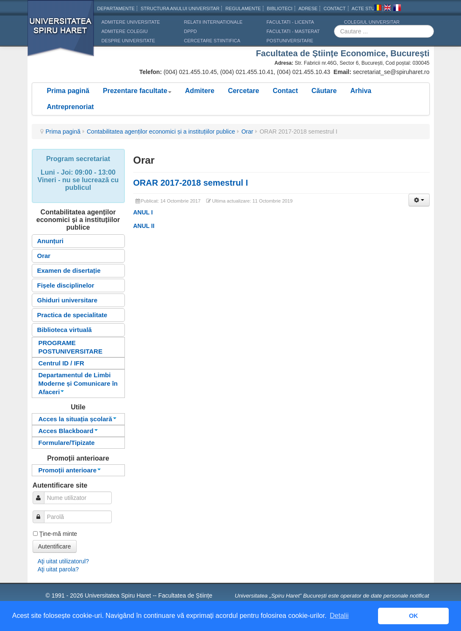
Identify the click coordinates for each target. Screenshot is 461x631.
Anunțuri (50, 240)
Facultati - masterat (293, 31)
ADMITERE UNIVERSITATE (131, 22)
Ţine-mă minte (58, 533)
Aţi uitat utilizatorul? (63, 561)
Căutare (324, 90)
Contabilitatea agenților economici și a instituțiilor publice (161, 131)
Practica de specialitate (72, 314)
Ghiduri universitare (67, 300)
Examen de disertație (69, 270)
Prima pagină (68, 90)
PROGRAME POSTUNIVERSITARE (70, 347)
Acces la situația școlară (77, 418)
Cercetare (243, 90)
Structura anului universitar (180, 8)
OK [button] (413, 615)
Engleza (387, 9)
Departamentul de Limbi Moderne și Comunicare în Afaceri (78, 383)
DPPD (190, 31)
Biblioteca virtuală (64, 329)
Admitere (199, 90)
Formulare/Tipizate (67, 442)
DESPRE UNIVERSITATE (128, 40)
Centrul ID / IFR (61, 363)
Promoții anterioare (70, 470)
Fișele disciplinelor (65, 285)
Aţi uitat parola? (58, 569)
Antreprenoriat (70, 106)
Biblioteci (280, 8)
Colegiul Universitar (372, 22)
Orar (247, 131)
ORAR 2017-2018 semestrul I (190, 182)
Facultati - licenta (290, 22)
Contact (285, 90)
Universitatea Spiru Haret (61, 33)
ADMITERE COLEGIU (125, 31)
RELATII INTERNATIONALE (213, 22)
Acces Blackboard (68, 430)
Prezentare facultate (137, 90)
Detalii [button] (339, 615)
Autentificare (54, 546)
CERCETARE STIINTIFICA (212, 40)
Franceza (397, 9)
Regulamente (243, 8)
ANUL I (143, 212)
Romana (377, 9)
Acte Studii (366, 8)
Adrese (307, 8)
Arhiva (360, 90)
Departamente (116, 8)
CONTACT (334, 8)
